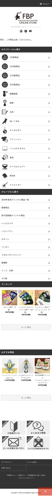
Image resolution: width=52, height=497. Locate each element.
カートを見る (32, 462)
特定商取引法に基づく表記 (36, 475)
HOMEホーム (11, 475)
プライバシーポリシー (25, 478)
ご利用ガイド (21, 475)
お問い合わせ (6, 468)
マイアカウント (6, 462)
